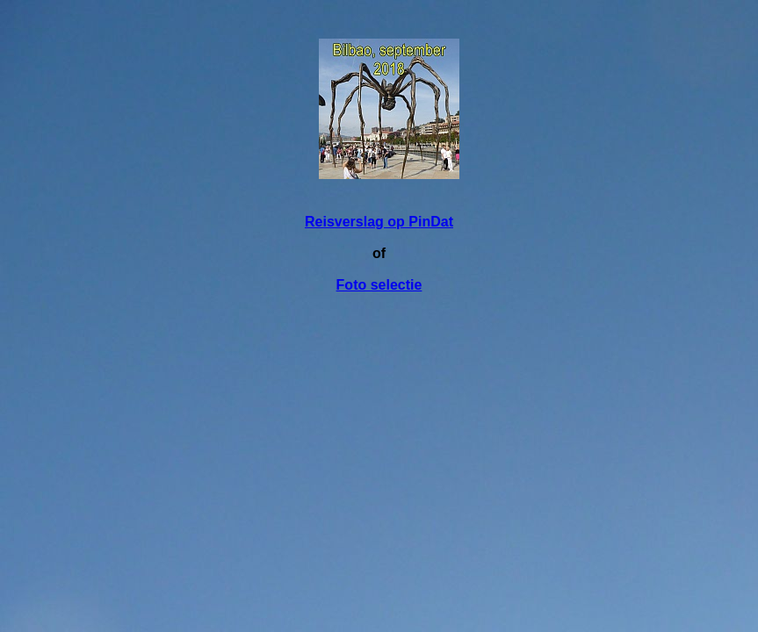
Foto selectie (379, 284)
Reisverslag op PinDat (379, 221)
